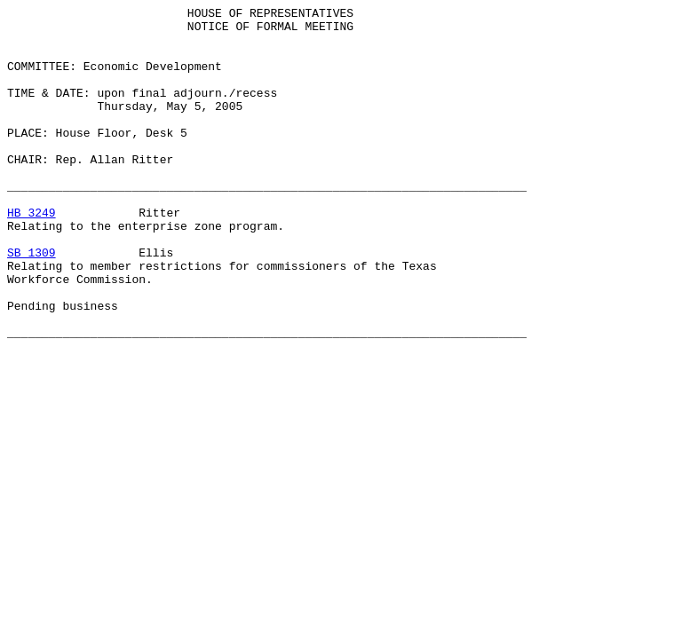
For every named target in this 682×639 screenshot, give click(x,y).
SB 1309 (31, 303)
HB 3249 (31, 255)
